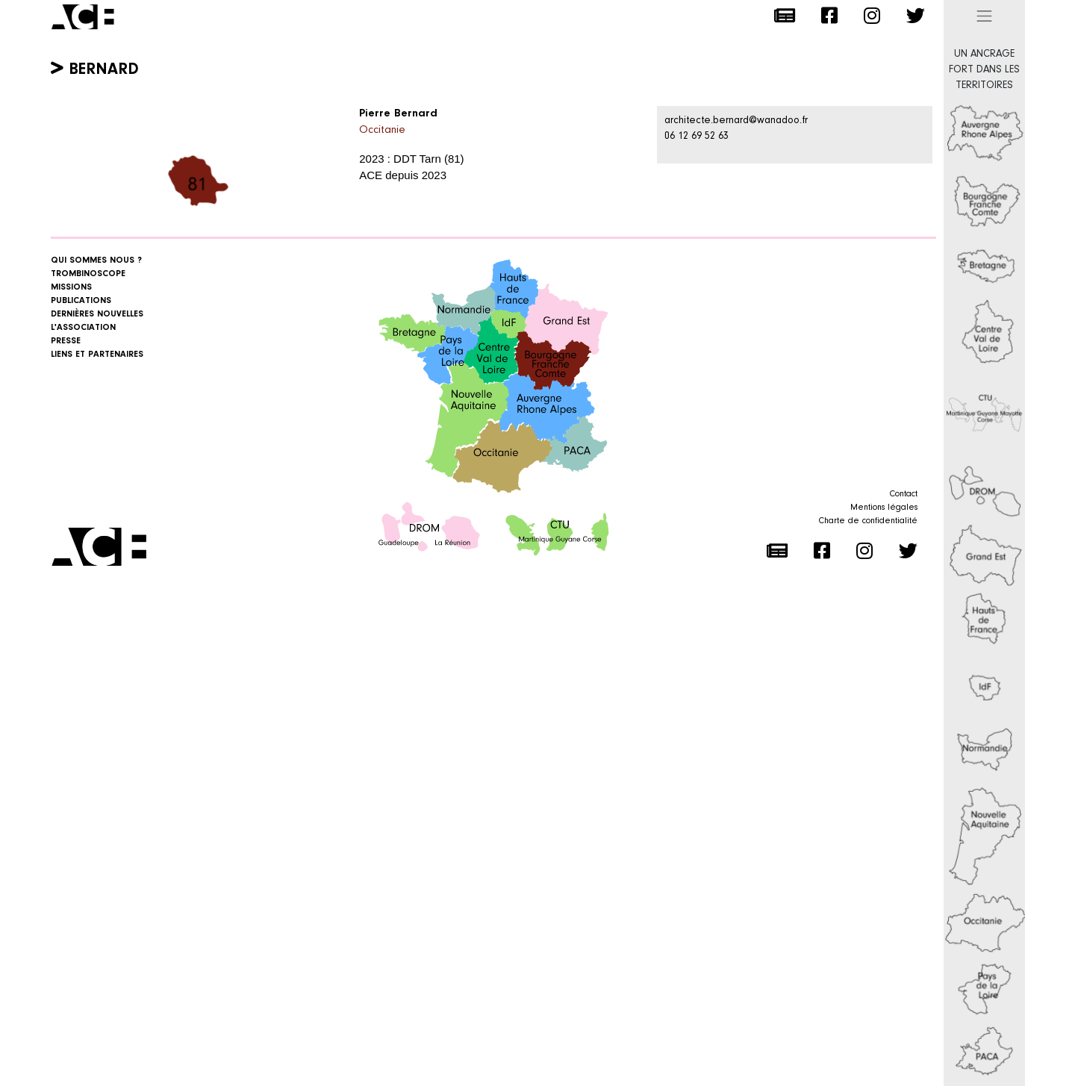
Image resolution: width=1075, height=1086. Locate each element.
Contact (903, 494)
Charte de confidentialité (868, 521)
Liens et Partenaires (97, 354)
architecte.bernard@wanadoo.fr (736, 121)
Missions (71, 287)
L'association (83, 327)
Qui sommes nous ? (96, 260)
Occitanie (382, 130)
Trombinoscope (88, 273)
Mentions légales (883, 507)
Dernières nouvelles (97, 314)
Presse (66, 341)
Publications (81, 300)
